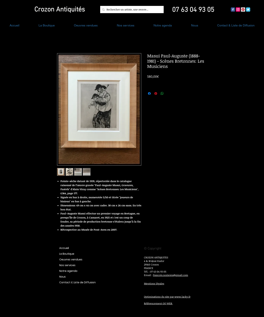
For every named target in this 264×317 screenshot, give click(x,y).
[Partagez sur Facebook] (149, 93)
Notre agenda (68, 271)
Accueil (64, 248)
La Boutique (66, 254)
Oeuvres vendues (70, 259)
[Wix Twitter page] (248, 9)
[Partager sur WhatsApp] (162, 93)
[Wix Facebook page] (233, 9)
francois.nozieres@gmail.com (170, 275)
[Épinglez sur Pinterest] (156, 93)
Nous (62, 277)
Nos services (67, 265)
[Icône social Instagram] (238, 9)
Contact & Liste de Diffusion (77, 282)
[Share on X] (169, 93)
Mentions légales (154, 283)
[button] (46, 25)
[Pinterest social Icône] (243, 9)
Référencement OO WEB (158, 303)
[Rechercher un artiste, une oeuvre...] (132, 9)
